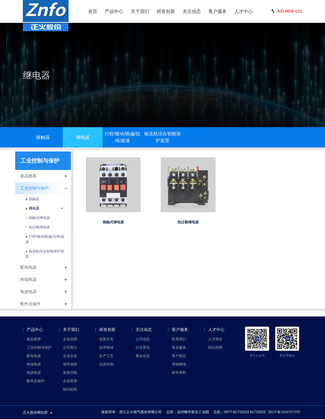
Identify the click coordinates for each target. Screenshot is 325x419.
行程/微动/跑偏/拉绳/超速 (122, 137)
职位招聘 (215, 347)
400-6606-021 (286, 11)
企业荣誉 (70, 381)
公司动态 (143, 339)
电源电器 (28, 295)
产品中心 (114, 11)
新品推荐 (28, 179)
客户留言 (179, 356)
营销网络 (179, 364)
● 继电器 (32, 212)
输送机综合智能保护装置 (162, 137)
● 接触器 (32, 202)
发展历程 (70, 373)
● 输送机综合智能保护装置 (44, 257)
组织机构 (70, 389)
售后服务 (179, 347)
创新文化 (106, 339)
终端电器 (28, 283)
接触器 (43, 137)
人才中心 (243, 11)
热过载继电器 (188, 222)
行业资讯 (143, 347)
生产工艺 (106, 356)
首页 (92, 11)
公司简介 (70, 347)
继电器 (83, 137)
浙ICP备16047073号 (284, 412)
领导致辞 (70, 364)
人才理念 (215, 339)
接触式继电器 (113, 222)
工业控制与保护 (34, 192)
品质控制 (106, 364)
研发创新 (166, 11)
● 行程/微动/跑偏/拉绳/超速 (44, 242)
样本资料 (179, 373)
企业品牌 (70, 339)
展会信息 (143, 356)
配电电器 (28, 271)
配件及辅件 (30, 307)
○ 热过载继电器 (37, 231)
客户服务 (217, 11)
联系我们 (179, 339)
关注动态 (192, 11)
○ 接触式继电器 (37, 221)
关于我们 (140, 11)
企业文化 (70, 356)
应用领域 (106, 347)
